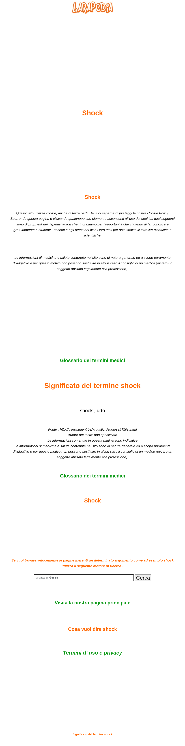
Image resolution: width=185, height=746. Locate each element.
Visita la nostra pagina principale (92, 602)
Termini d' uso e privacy (92, 653)
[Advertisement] (92, 52)
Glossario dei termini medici (92, 360)
